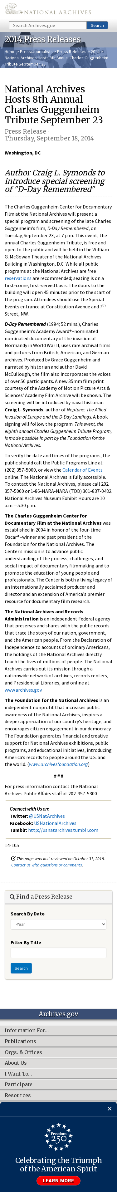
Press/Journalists (36, 51)
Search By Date (28, 913)
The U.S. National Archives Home (48, 10)
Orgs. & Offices (23, 1052)
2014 (95, 51)
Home (10, 51)
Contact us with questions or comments (46, 865)
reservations (18, 278)
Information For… (27, 1030)
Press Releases (71, 51)
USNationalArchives (55, 823)
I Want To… (18, 1074)
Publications (20, 1041)
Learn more (58, 1181)
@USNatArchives (47, 816)
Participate (18, 1084)
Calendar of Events (82, 470)
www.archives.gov (23, 690)
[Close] (110, 1109)
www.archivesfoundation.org (58, 764)
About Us (16, 1063)
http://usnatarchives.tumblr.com (63, 830)
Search (97, 25)
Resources (18, 1095)
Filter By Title (26, 942)
